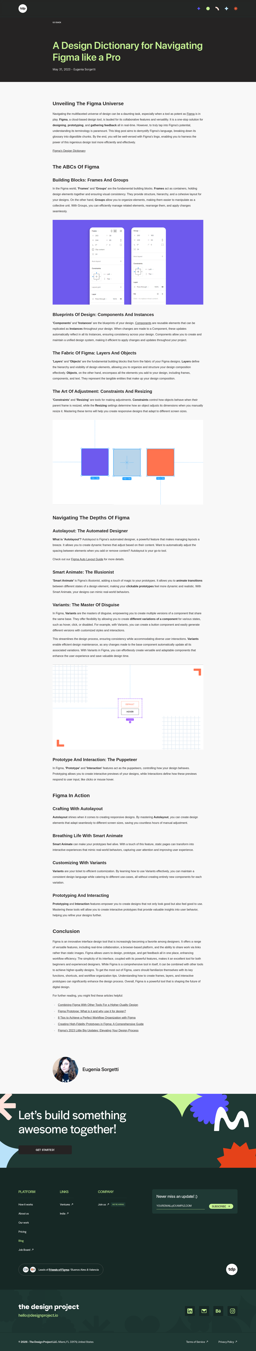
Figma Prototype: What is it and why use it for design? (92, 1011)
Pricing (22, 1231)
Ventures (67, 1204)
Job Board (26, 1249)
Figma (190, 113)
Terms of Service (197, 1342)
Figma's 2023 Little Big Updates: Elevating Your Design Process (98, 1030)
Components (143, 323)
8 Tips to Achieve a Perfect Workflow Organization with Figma (96, 1017)
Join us (104, 1204)
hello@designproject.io (38, 1315)
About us (23, 1213)
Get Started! (45, 1150)
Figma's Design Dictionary (69, 150)
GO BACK (57, 22)
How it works (25, 1204)
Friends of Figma (59, 1269)
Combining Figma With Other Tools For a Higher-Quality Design (98, 1004)
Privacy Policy (228, 1342)
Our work (23, 1222)
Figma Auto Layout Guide (87, 559)
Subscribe (221, 1206)
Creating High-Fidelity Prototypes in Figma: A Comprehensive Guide (101, 1024)
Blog (21, 1240)
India (64, 1213)
